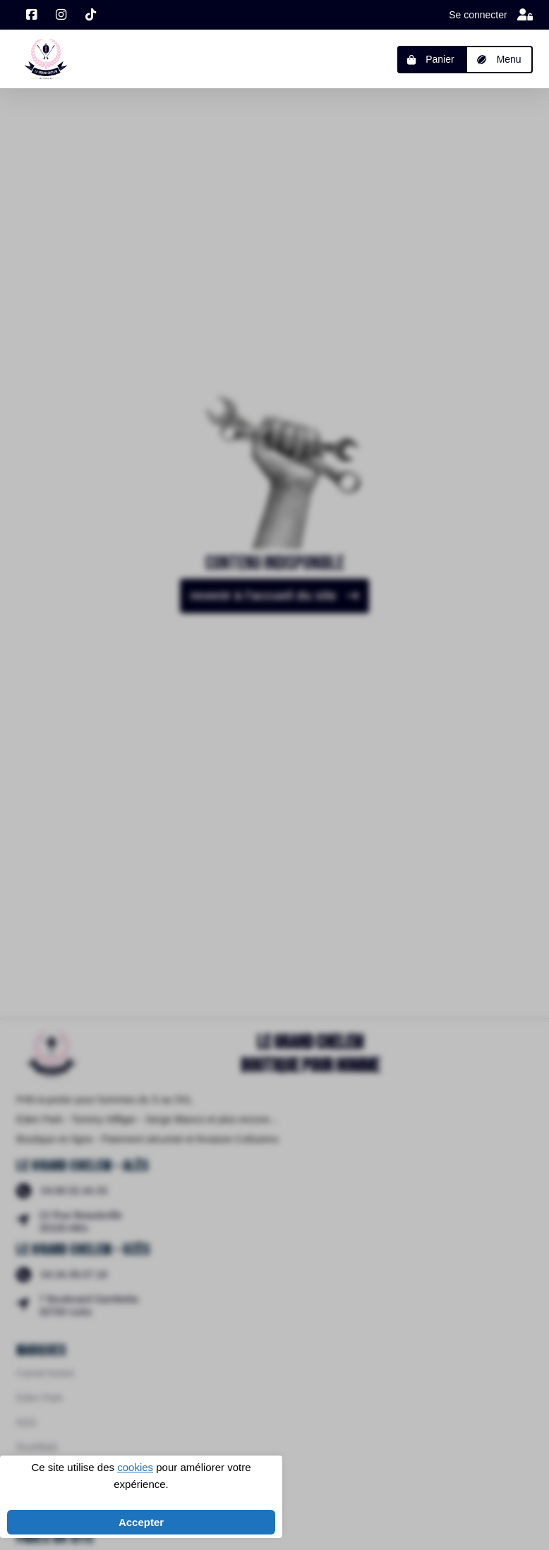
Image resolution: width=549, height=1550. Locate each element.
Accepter (141, 1522)
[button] (499, 59)
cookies (135, 1467)
